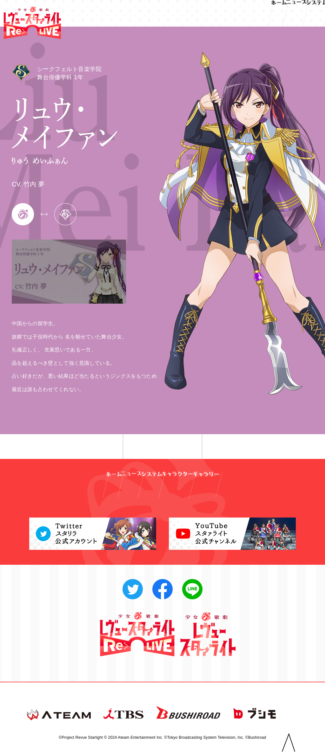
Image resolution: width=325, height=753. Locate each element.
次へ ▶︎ (247, 446)
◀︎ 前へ (78, 446)
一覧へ (162, 446)
